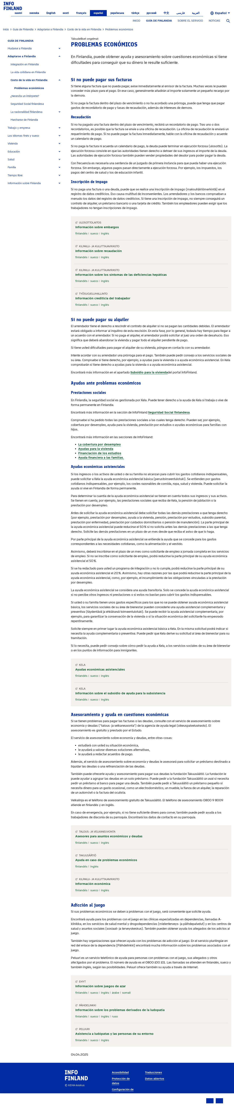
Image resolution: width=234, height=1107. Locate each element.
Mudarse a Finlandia (20, 48)
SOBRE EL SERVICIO (190, 20)
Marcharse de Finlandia (24, 119)
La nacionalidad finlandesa (26, 112)
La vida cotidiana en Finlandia (28, 72)
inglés (105, 233)
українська (117, 13)
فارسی (180, 13)
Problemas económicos (29, 88)
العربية (195, 13)
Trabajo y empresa (19, 127)
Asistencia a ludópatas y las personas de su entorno (114, 1034)
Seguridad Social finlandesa (27, 104)
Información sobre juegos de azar (100, 986)
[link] (13, 5)
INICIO (136, 20)
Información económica (92, 884)
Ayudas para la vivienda (95, 449)
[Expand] (59, 48)
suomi (18, 13)
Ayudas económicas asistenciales (100, 669)
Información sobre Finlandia (24, 183)
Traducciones (153, 1072)
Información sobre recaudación (98, 251)
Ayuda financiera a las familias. (101, 457)
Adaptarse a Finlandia (22, 56)
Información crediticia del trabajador (102, 298)
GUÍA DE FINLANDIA (159, 20)
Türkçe (135, 13)
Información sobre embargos (97, 227)
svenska (34, 13)
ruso (115, 1016)
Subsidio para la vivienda (149, 372)
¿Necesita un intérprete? (25, 96)
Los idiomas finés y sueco (23, 135)
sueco (94, 233)
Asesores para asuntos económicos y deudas (108, 836)
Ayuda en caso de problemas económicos (106, 860)
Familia (12, 167)
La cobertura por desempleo (99, 444)
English (50, 13)
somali (126, 992)
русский (151, 13)
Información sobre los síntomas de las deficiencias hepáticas (121, 274)
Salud (11, 159)
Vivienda (13, 143)
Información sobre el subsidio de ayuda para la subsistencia (120, 693)
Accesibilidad (120, 1072)
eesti (66, 13)
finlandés (81, 233)
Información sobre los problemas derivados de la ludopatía (120, 1010)
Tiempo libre (15, 175)
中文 (166, 13)
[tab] (35, 48)
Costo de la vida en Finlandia (29, 80)
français (81, 13)
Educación (14, 151)
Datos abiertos (154, 1078)
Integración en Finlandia (25, 64)
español (98, 13)
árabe (115, 992)
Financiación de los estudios (99, 453)
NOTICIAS (214, 20)
